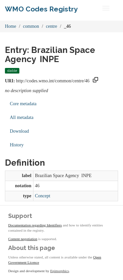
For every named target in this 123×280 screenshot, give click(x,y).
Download (19, 131)
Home (10, 26)
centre (51, 26)
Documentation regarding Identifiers (35, 225)
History (17, 144)
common (31, 26)
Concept (43, 195)
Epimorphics (59, 271)
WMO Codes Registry (41, 9)
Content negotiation (22, 239)
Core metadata (23, 103)
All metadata (21, 117)
